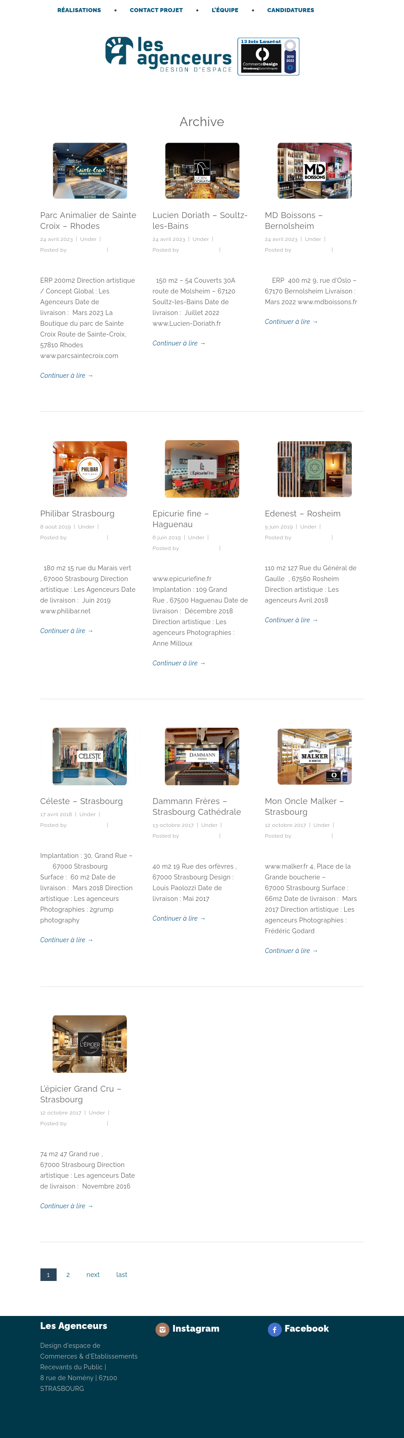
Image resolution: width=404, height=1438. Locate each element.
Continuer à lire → (67, 375)
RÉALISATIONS (79, 10)
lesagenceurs (86, 250)
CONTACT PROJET (156, 10)
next (93, 1274)
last (122, 1274)
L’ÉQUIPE (225, 10)
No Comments (59, 261)
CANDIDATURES (291, 10)
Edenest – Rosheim (303, 513)
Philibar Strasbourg (77, 513)
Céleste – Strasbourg (81, 801)
